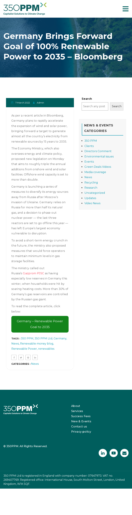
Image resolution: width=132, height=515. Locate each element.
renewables (46, 348)
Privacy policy (81, 431)
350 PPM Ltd (43, 338)
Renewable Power (24, 348)
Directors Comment (98, 151)
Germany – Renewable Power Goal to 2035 (40, 324)
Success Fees (81, 416)
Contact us (79, 426)
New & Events (81, 421)
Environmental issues (99, 156)
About (75, 406)
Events (89, 161)
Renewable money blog (36, 343)
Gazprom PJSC (33, 273)
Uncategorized (94, 192)
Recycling (91, 182)
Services (77, 411)
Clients (89, 146)
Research (90, 187)
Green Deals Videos (97, 166)
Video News (92, 203)
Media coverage (95, 172)
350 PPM (27, 338)
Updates (90, 198)
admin (40, 102)
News (15, 343)
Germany (60, 338)
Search (87, 98)
